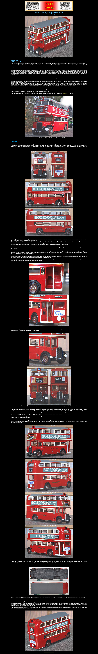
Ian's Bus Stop (66, 93)
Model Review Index (49, 652)
